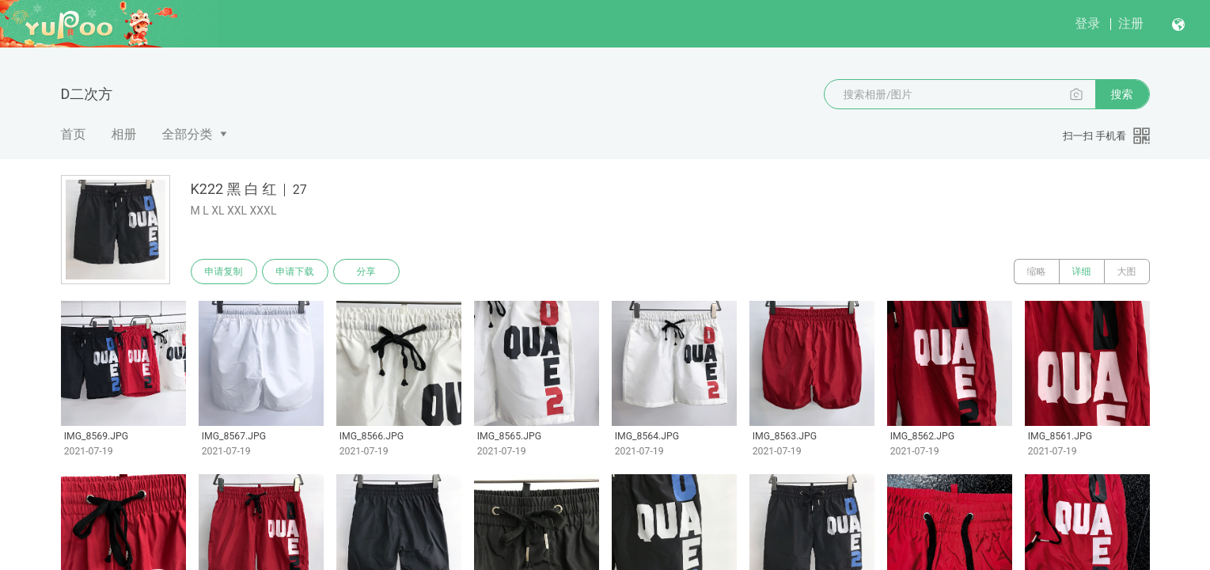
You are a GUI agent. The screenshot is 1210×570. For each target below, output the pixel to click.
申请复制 (224, 271)
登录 (1087, 23)
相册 (124, 134)
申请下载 (295, 271)
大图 (1126, 271)
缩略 (1036, 271)
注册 (1131, 23)
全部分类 (187, 134)
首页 (73, 134)
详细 (1081, 271)
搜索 (1122, 94)
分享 (366, 271)
